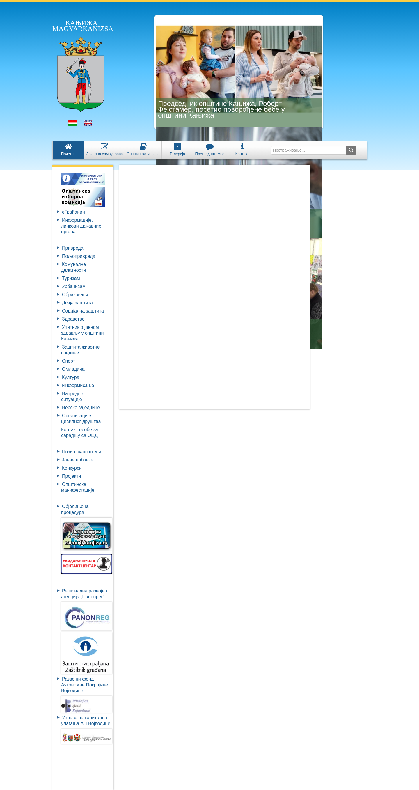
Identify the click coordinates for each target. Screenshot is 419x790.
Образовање (75, 294)
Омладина (73, 369)
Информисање (78, 385)
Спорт (68, 360)
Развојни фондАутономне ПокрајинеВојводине (84, 685)
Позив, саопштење (82, 451)
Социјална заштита (83, 310)
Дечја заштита (77, 302)
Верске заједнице (81, 407)
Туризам (71, 278)
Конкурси (72, 468)
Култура (70, 377)
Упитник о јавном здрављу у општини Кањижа (82, 333)
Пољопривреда (78, 256)
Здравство (73, 319)
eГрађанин (73, 212)
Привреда (73, 248)
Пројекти (71, 476)
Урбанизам (74, 286)
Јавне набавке (77, 459)
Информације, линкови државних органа (81, 226)
